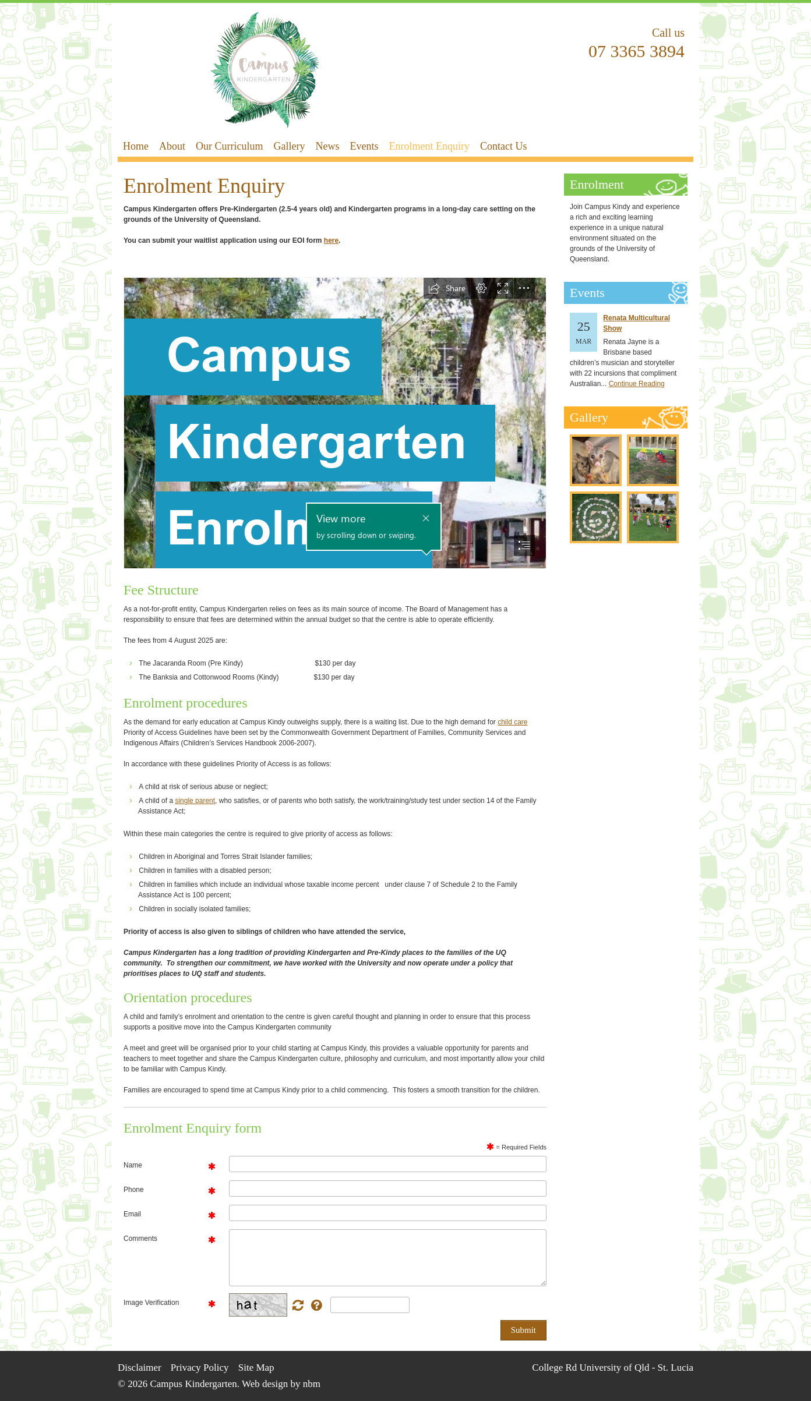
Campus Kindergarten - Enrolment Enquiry (265, 70)
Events (364, 146)
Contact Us (503, 146)
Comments (140, 1238)
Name (133, 1165)
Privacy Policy (200, 1367)
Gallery (289, 146)
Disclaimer (139, 1367)
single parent (195, 801)
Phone (134, 1190)
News (327, 146)
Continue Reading (637, 384)
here (331, 240)
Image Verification (151, 1303)
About (172, 146)
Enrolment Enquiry (429, 146)
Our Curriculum (229, 146)
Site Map (256, 1367)
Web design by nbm (281, 1383)
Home (136, 146)
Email (132, 1214)
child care (512, 722)
